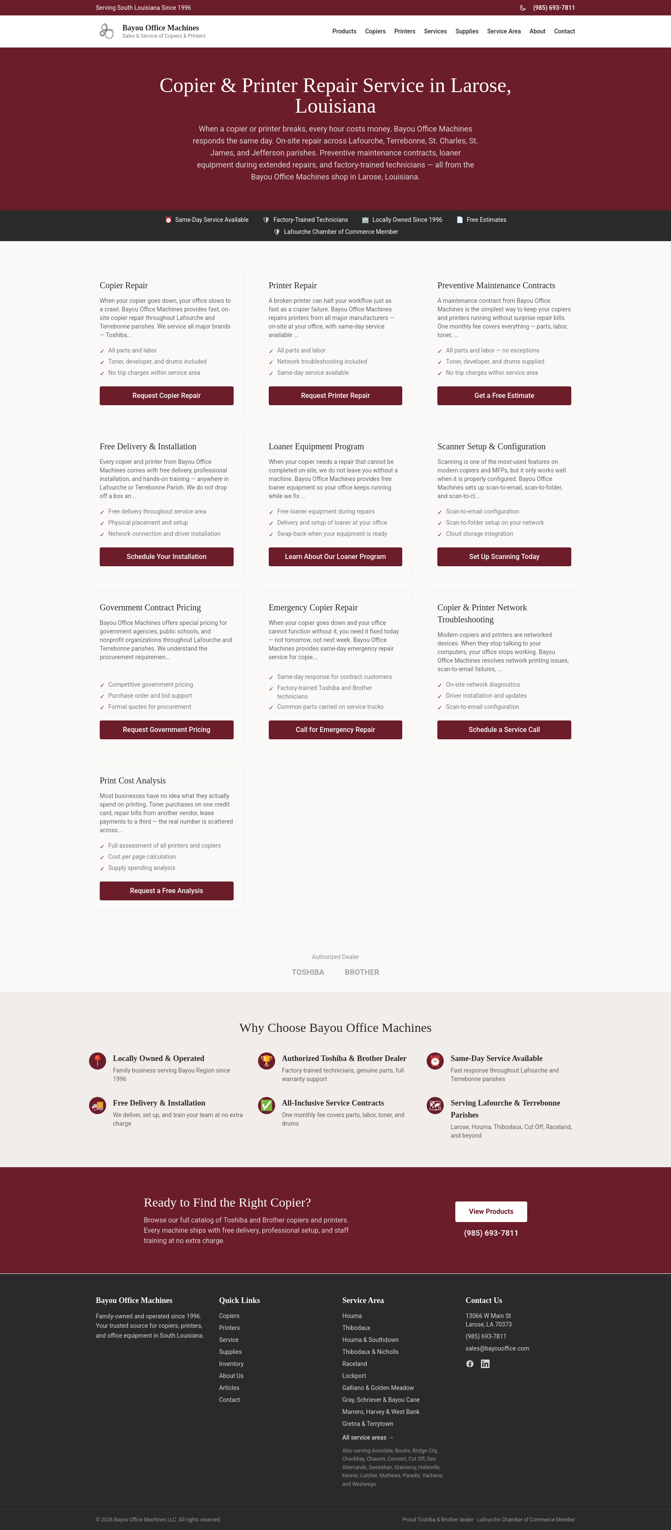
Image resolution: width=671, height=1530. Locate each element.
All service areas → (368, 1437)
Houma (352, 1315)
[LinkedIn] (485, 1364)
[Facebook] (470, 1364)
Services (435, 31)
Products (345, 31)
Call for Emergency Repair (335, 730)
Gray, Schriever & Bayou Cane (381, 1399)
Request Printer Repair (335, 395)
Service (229, 1339)
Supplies (467, 31)
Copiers (375, 31)
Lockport (354, 1375)
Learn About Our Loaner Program (335, 557)
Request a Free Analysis (166, 891)
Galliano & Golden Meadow (378, 1387)
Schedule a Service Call (504, 730)
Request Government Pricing (167, 730)
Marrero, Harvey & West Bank (380, 1411)
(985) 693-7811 (554, 7)
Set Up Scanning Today (504, 557)
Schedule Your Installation (167, 557)
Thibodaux (356, 1327)
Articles (229, 1387)
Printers (405, 31)
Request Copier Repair (167, 395)
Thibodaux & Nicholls (370, 1351)
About (537, 31)
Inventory (231, 1363)
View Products (491, 1211)
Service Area (504, 31)
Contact (564, 31)
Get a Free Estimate (504, 395)
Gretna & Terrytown (367, 1423)
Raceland (354, 1363)
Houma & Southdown (370, 1339)
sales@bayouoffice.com (497, 1348)
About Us (231, 1375)
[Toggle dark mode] (523, 7)
